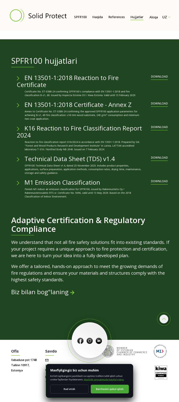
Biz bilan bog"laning (42, 292)
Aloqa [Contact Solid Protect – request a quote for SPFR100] (153, 17)
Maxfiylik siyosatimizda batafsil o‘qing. (104, 379)
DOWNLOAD (159, 76)
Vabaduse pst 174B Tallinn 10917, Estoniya (24, 365)
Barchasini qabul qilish (110, 389)
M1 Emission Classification (62, 182)
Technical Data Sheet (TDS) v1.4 (69, 159)
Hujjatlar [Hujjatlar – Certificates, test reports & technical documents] (136, 17)
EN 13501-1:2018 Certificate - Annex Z (77, 104)
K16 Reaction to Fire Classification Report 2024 (79, 131)
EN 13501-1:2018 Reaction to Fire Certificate (68, 81)
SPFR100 (80, 17)
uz (166, 17)
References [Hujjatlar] (116, 17)
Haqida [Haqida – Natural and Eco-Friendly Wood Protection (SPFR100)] (97, 17)
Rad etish (69, 389)
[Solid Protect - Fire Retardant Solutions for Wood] (38, 15)
